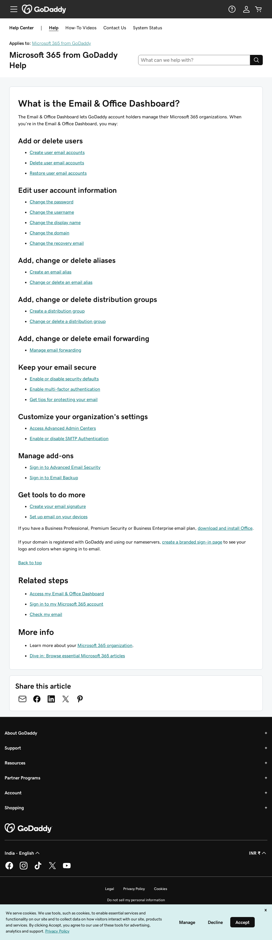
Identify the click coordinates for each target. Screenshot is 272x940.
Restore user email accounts (58, 173)
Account (13, 792)
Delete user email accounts (57, 162)
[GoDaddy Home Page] (28, 828)
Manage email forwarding (55, 350)
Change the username (52, 212)
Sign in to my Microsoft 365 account (66, 604)
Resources (15, 762)
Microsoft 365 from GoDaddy (61, 43)
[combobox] (194, 60)
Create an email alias (50, 271)
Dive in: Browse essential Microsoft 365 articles (77, 655)
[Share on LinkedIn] (51, 699)
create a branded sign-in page (192, 542)
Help (53, 27)
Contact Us (114, 27)
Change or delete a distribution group (68, 321)
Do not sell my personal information (136, 900)
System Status (147, 27)
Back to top (30, 562)
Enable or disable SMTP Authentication (69, 438)
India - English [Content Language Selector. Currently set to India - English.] (23, 853)
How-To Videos (80, 27)
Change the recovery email (57, 243)
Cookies (160, 889)
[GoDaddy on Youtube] (66, 868)
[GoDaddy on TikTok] (38, 868)
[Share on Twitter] (65, 699)
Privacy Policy (134, 889)
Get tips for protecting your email (64, 399)
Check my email (46, 614)
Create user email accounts (57, 152)
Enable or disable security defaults (64, 378)
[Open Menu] (11, 9)
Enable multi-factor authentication (65, 389)
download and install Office (225, 528)
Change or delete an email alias (61, 282)
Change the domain (49, 232)
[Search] (256, 60)
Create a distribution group (57, 311)
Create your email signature (58, 506)
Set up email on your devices (59, 516)
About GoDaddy (21, 733)
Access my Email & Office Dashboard (67, 593)
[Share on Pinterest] (80, 699)
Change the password (51, 201)
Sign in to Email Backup (54, 477)
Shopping (14, 807)
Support (13, 748)
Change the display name (55, 222)
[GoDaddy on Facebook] (9, 868)
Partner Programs (22, 777)
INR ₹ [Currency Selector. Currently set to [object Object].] (258, 853)
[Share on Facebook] (37, 699)
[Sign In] (246, 9)
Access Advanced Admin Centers (63, 428)
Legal (109, 889)
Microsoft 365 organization (104, 645)
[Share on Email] (22, 699)
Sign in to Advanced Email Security (65, 467)
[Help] (231, 9)
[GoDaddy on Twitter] (52, 868)
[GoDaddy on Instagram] (23, 868)
